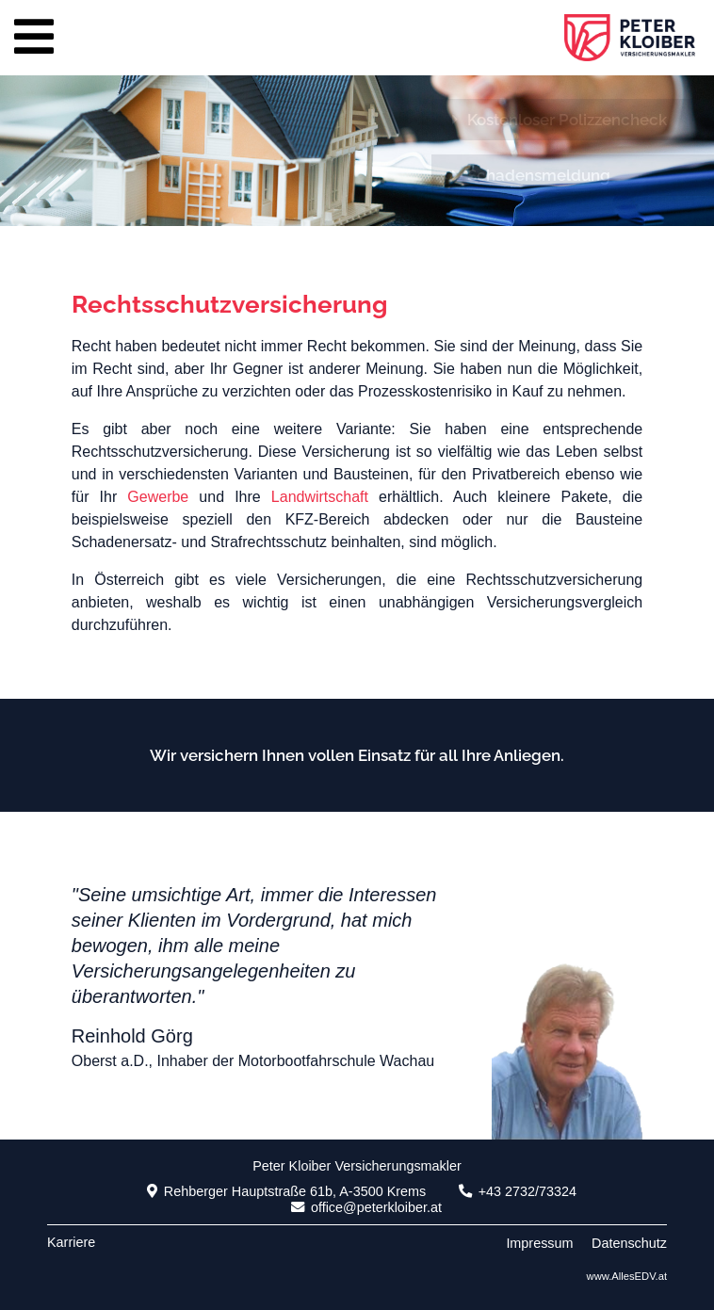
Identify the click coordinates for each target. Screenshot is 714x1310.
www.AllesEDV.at (627, 1276)
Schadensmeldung (531, 175)
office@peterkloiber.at (366, 1207)
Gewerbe (157, 497)
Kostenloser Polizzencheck (559, 119)
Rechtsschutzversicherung (229, 304)
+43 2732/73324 (517, 1191)
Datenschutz (629, 1243)
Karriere (71, 1242)
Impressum (539, 1243)
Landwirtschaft (319, 497)
